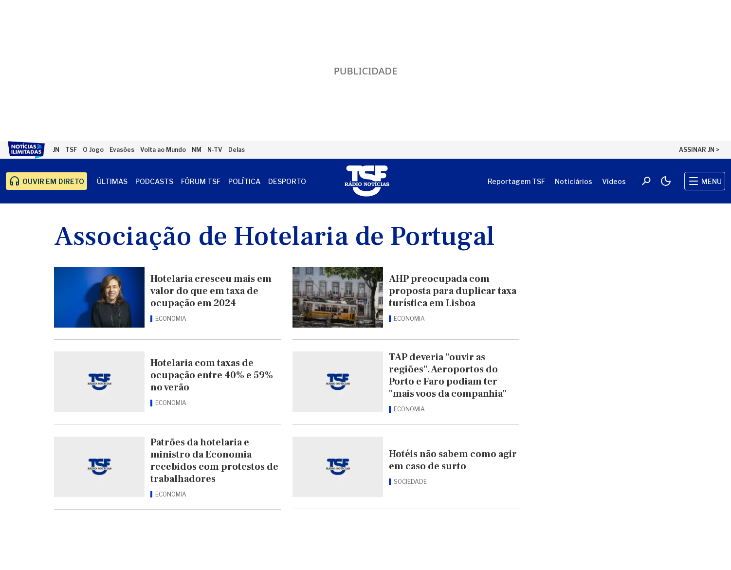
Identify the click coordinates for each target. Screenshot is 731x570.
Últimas (112, 181)
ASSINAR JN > (699, 149)
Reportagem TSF (516, 181)
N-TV (214, 149)
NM (196, 149)
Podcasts (154, 181)
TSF (71, 149)
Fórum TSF (200, 181)
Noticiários (573, 181)
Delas (236, 149)
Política (244, 181)
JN (56, 149)
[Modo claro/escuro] (666, 181)
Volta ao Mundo (163, 149)
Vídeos (614, 181)
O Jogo (93, 149)
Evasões (122, 149)
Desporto (287, 181)
